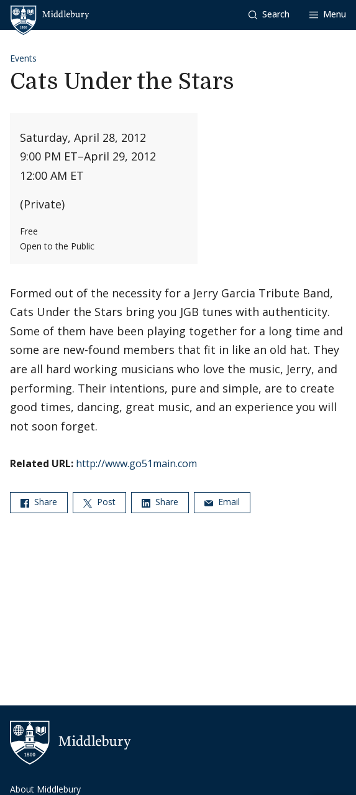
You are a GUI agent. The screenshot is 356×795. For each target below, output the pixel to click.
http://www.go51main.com (136, 463)
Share (39, 502)
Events (23, 58)
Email (222, 502)
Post (99, 502)
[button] (269, 14)
